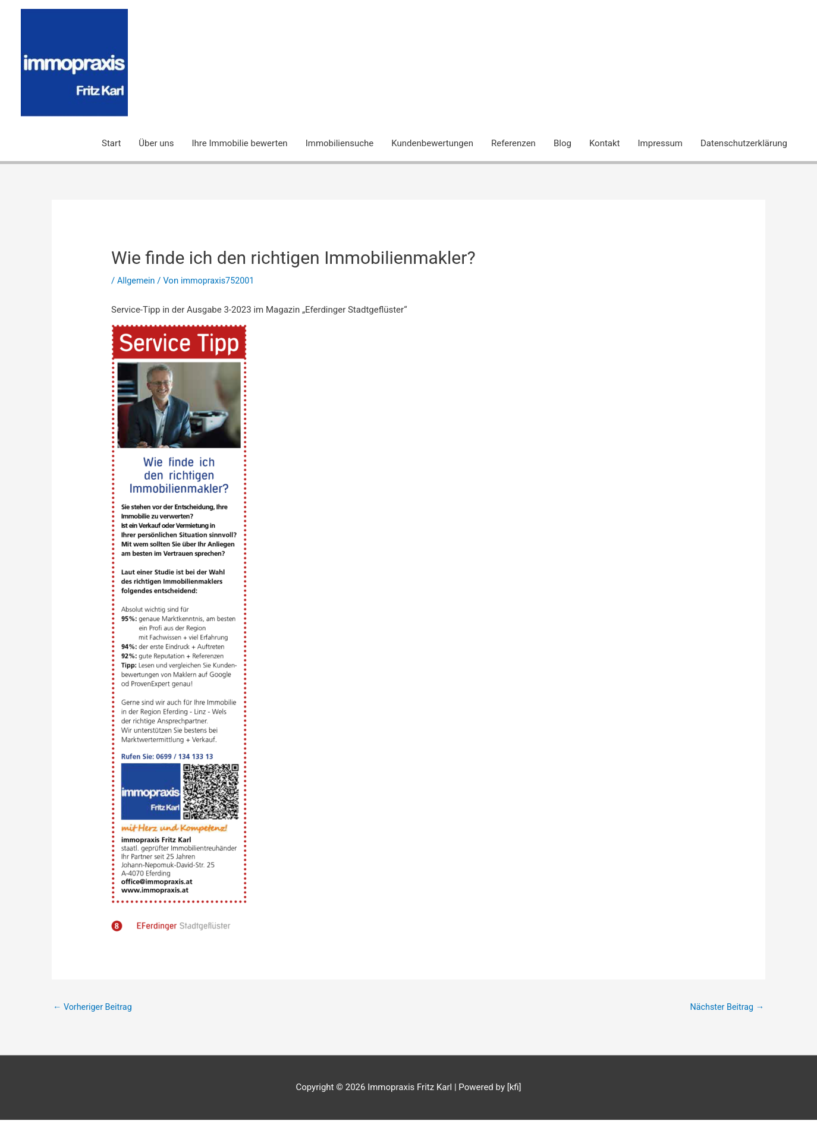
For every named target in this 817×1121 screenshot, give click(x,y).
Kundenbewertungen (432, 143)
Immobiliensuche (340, 143)
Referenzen (513, 143)
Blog (562, 143)
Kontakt (604, 143)
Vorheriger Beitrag (94, 1007)
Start (111, 143)
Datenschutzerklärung (743, 143)
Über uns (156, 143)
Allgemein (137, 280)
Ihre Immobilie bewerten (240, 143)
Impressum (660, 143)
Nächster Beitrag (725, 1007)
